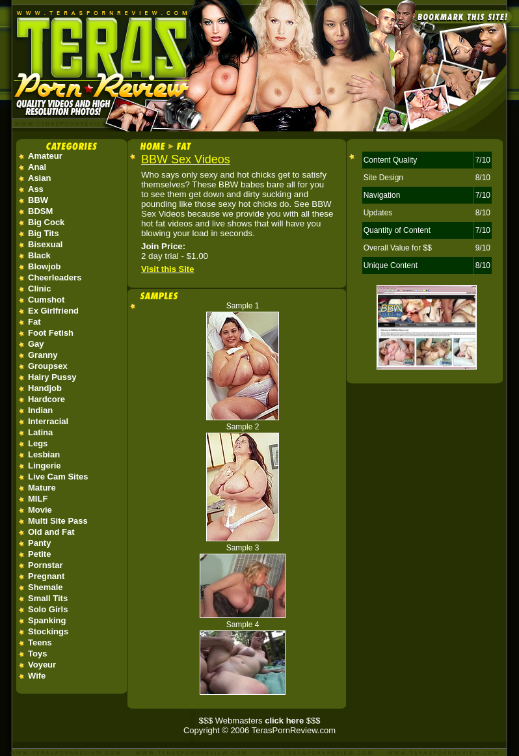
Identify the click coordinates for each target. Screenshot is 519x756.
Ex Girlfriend (53, 311)
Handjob (45, 388)
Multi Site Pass (58, 521)
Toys (37, 653)
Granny (43, 355)
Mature (42, 488)
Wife (37, 676)
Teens (40, 642)
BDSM (40, 211)
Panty (39, 543)
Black (39, 255)
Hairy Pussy (52, 377)
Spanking (47, 620)
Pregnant (46, 576)
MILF (37, 499)
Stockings (48, 631)
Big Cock (46, 222)
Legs (37, 443)
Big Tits (43, 233)
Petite (39, 554)
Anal (37, 167)
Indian (40, 410)
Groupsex (48, 366)
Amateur (45, 156)
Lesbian (44, 454)
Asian (39, 178)
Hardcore (46, 399)
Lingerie (44, 465)
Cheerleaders (54, 277)
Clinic (39, 288)
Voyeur (42, 664)
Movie (40, 510)
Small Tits (48, 598)
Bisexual (45, 244)
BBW (38, 200)
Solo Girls (48, 609)
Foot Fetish (50, 333)
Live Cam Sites (58, 476)
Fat (34, 322)
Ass (36, 189)
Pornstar (45, 565)
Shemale (45, 587)
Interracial (48, 421)
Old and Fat (51, 532)
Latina (40, 432)
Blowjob (44, 266)
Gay (36, 344)
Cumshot (46, 299)
